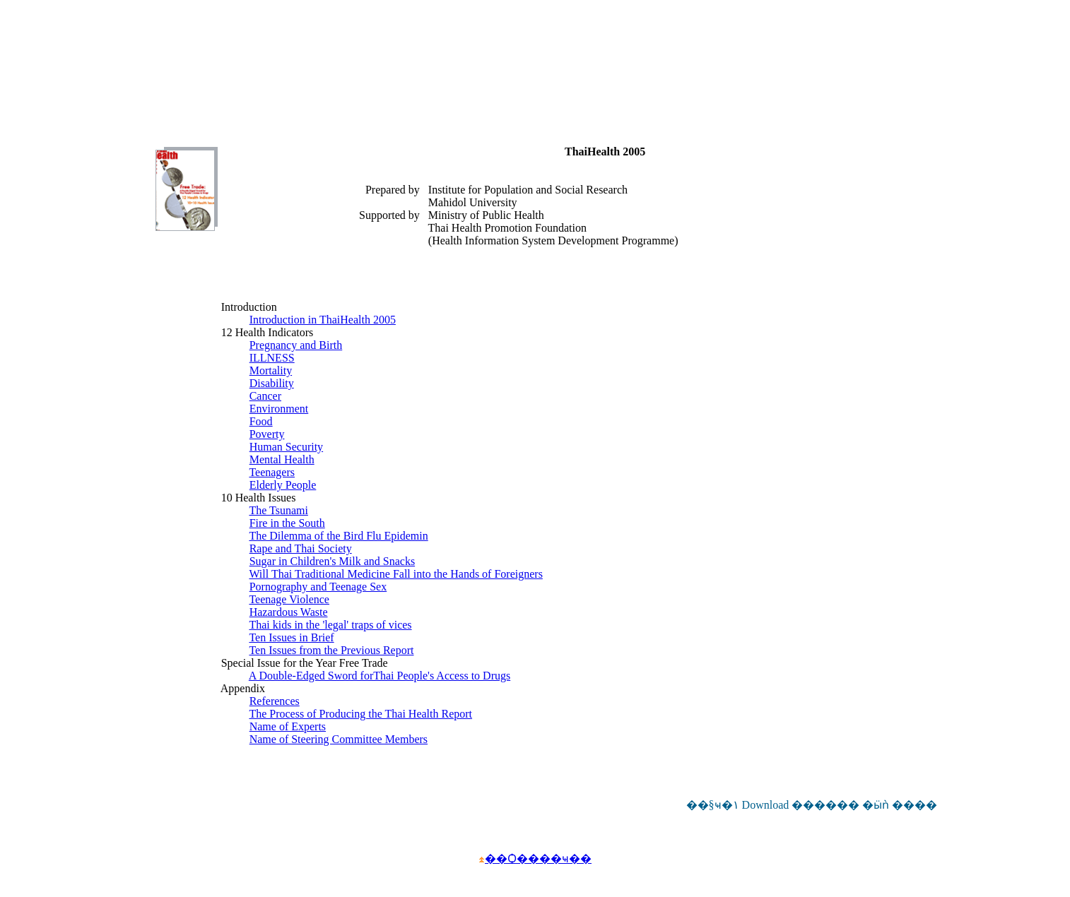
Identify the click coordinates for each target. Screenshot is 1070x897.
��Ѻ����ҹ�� (538, 859)
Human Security (286, 447)
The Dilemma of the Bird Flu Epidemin (338, 536)
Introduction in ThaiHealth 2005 (322, 320)
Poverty (267, 434)
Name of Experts (287, 726)
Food (261, 421)
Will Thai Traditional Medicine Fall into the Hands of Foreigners (395, 574)
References (274, 701)
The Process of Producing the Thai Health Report (360, 714)
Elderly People (283, 485)
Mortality (270, 370)
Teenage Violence (289, 599)
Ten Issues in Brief (291, 637)
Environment (279, 409)
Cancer (265, 396)
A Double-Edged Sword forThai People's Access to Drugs (379, 676)
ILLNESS (272, 358)
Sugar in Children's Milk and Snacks (332, 561)
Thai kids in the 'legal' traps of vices (330, 625)
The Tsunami (278, 510)
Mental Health (281, 459)
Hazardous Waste (288, 612)
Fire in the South (287, 523)
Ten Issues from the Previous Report (331, 650)
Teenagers (272, 472)
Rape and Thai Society (300, 548)
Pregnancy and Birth (296, 345)
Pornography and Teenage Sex (318, 587)
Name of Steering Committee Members (338, 739)
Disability (271, 383)
